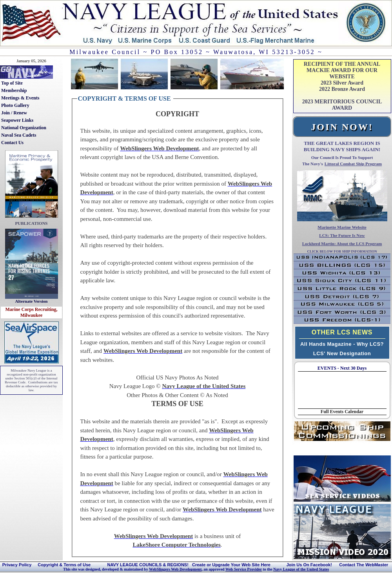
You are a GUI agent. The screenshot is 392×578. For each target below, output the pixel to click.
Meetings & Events (20, 98)
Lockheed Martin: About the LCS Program (342, 243)
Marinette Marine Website (342, 227)
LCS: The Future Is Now (342, 235)
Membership (14, 90)
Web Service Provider (243, 569)
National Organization (23, 127)
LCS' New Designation (342, 353)
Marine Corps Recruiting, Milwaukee (31, 312)
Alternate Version (31, 301)
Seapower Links (17, 120)
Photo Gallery (15, 105)
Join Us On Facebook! (309, 564)
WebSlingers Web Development (175, 569)
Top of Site (12, 83)
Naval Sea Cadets (18, 135)
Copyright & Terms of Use (64, 564)
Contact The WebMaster (363, 564)
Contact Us (12, 142)
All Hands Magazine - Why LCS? (342, 344)
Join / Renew (14, 113)
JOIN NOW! (342, 127)
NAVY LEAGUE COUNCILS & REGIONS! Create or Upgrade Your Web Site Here (188, 564)
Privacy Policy (17, 564)
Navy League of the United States (301, 569)
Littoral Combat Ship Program (353, 163)
